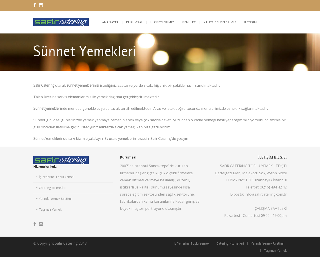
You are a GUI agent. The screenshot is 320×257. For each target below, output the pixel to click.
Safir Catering (66, 243)
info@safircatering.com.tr (266, 194)
